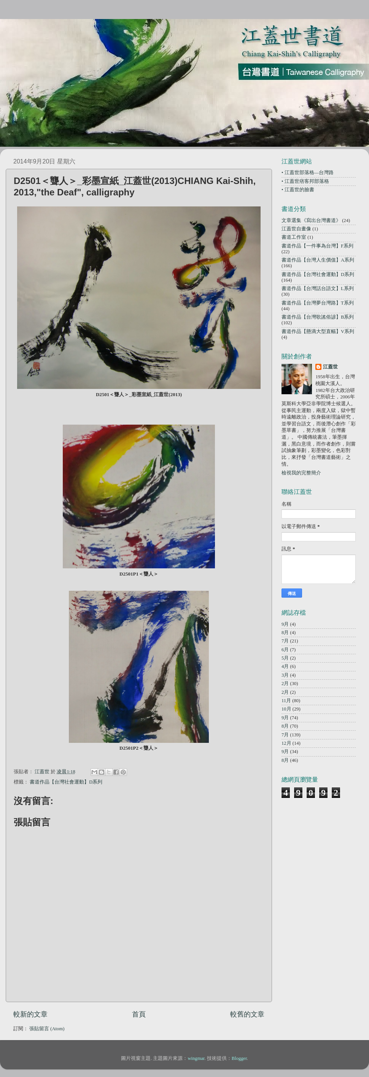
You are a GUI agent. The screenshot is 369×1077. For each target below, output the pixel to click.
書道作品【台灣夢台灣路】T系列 (318, 303)
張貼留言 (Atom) (46, 1028)
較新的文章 (30, 1014)
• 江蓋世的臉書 (298, 189)
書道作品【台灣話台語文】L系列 (318, 288)
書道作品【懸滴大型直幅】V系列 (318, 331)
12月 (286, 743)
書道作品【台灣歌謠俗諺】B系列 (318, 317)
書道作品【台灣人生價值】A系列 (318, 260)
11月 (286, 700)
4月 (285, 666)
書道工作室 (294, 237)
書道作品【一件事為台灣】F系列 (317, 246)
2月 (285, 683)
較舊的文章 (247, 1014)
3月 (285, 675)
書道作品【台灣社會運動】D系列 (66, 782)
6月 (285, 649)
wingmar (196, 1058)
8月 (285, 632)
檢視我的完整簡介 (301, 473)
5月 (285, 658)
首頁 (139, 1014)
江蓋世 (330, 367)
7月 (285, 641)
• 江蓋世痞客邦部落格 (305, 181)
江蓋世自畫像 (296, 229)
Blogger (239, 1058)
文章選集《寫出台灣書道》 (311, 220)
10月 (286, 709)
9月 (285, 624)
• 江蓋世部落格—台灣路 (308, 172)
